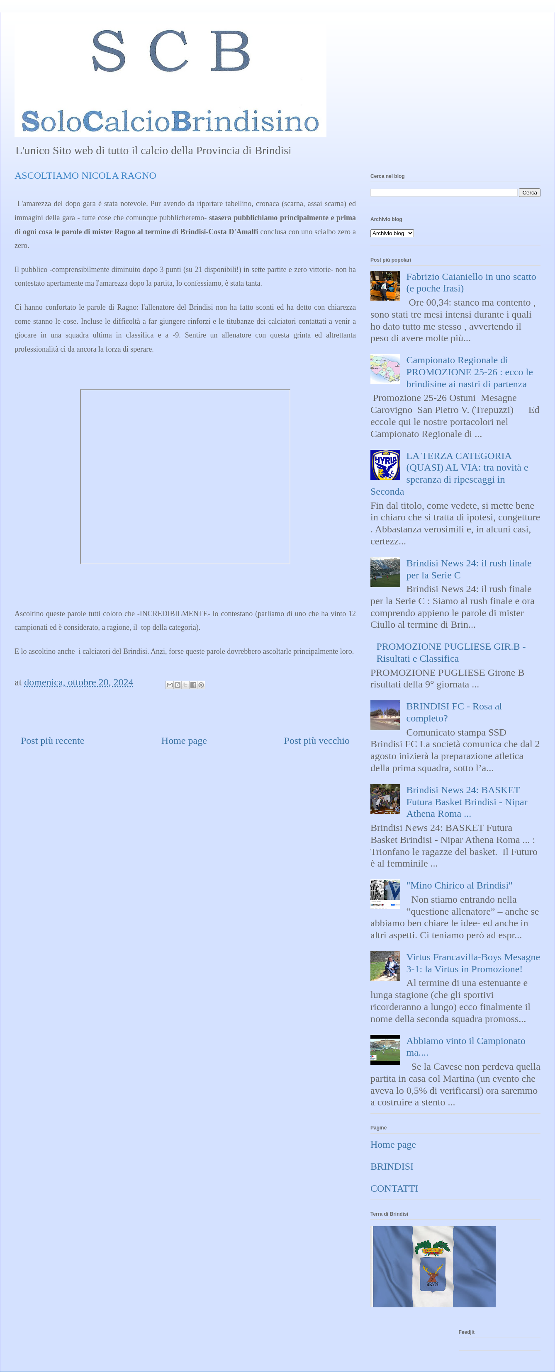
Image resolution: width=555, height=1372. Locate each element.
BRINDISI (392, 1166)
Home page (184, 740)
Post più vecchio (317, 740)
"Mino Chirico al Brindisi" (460, 885)
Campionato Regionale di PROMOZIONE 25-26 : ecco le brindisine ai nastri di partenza (470, 372)
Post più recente (52, 740)
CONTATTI (394, 1188)
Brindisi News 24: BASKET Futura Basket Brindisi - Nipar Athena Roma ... (467, 801)
